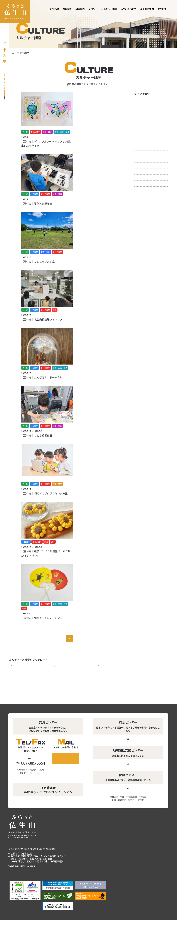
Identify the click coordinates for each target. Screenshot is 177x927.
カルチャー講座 (109, 9)
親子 (136, 178)
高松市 (25, 883)
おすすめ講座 (141, 101)
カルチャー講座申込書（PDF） (69, 665)
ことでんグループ (58, 883)
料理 (136, 154)
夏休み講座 (140, 130)
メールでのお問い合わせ (65, 758)
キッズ (137, 106)
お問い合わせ (173, 67)
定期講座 (139, 142)
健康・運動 (140, 124)
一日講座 (139, 118)
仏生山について (129, 9)
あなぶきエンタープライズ (90, 883)
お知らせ (54, 9)
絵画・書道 (140, 160)
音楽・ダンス (141, 184)
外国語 (137, 136)
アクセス (161, 9)
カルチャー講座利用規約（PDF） (27, 665)
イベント (92, 9)
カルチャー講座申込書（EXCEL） (114, 665)
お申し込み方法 (173, 45)
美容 (136, 166)
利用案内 (80, 9)
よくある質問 (147, 9)
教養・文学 (140, 148)
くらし (137, 112)
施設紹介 (67, 9)
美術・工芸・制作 (143, 172)
